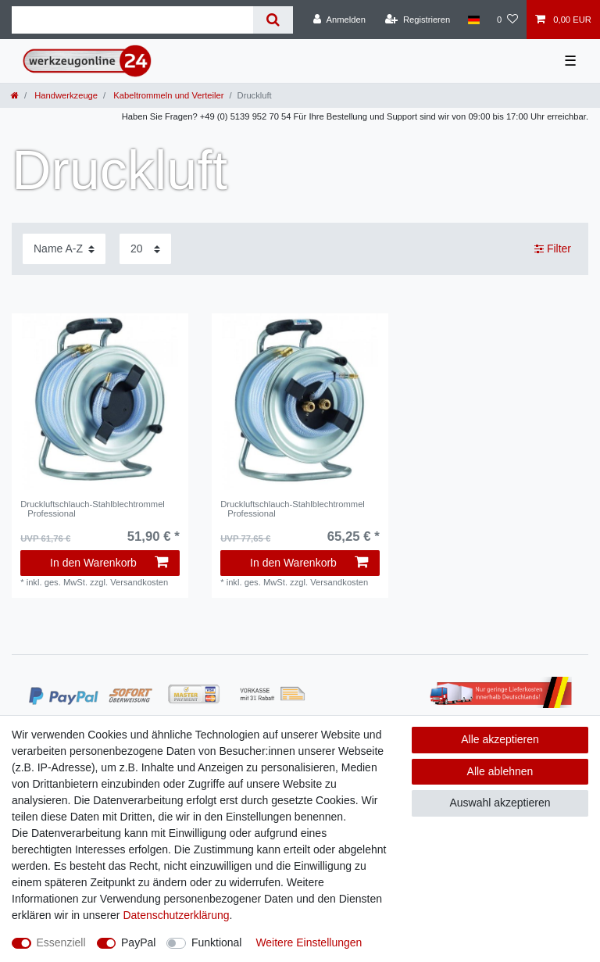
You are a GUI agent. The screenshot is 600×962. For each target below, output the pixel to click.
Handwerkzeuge (65, 95)
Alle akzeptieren (500, 739)
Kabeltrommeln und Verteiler (167, 95)
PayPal (138, 942)
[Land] (473, 19)
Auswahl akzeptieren (499, 802)
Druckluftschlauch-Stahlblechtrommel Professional (92, 508)
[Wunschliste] (507, 19)
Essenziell (61, 942)
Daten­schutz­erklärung (176, 915)
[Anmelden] (339, 19)
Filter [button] (552, 249)
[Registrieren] (418, 19)
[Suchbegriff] (132, 20)
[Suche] (273, 20)
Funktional (216, 942)
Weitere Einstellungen (308, 942)
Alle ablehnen (500, 771)
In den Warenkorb (109, 562)
